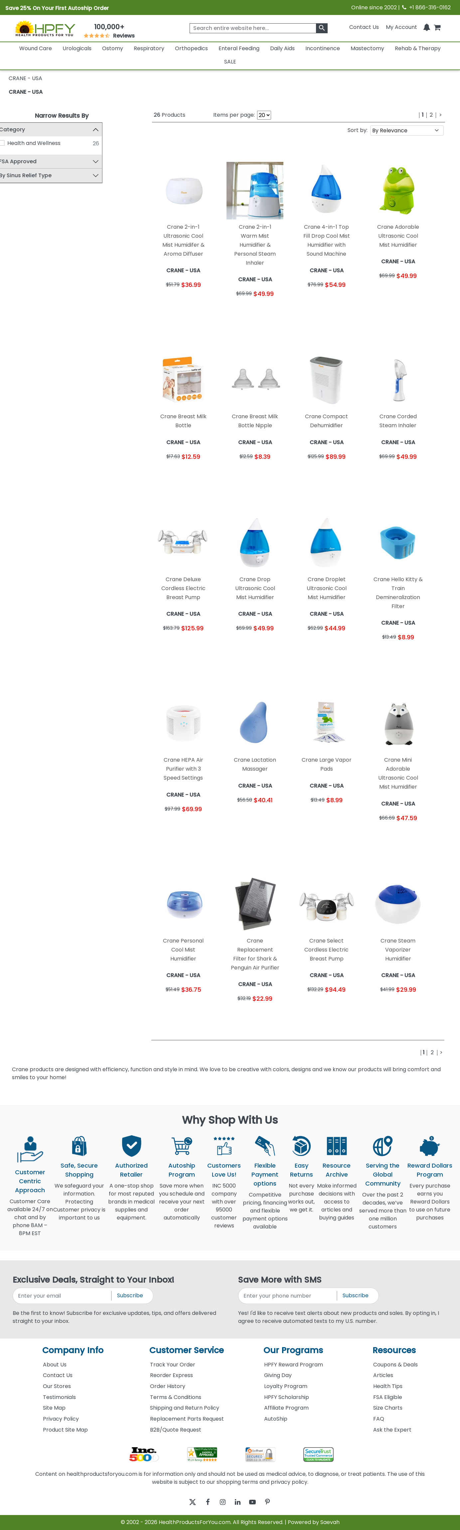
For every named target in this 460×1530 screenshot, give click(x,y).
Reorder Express (171, 1375)
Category (25, 129)
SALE (230, 61)
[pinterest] (275, 1502)
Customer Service (186, 1350)
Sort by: (358, 130)
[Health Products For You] (45, 28)
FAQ (378, 1419)
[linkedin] (239, 1502)
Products (169, 115)
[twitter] (184, 1502)
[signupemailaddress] (62, 1296)
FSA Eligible (387, 1397)
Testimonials (59, 1397)
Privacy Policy (61, 1419)
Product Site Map (65, 1430)
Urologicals (77, 48)
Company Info (72, 1350)
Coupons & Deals (395, 1364)
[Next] (440, 115)
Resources (394, 1350)
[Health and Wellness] (14, 143)
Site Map (54, 1408)
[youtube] (257, 1502)
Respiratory (149, 48)
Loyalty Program (285, 1386)
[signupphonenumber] (288, 1296)
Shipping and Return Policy (184, 1408)
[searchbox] (259, 28)
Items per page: (234, 115)
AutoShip (275, 1419)
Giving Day (278, 1375)
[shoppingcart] (437, 27)
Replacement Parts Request (187, 1419)
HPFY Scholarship (286, 1397)
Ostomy (112, 48)
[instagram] (221, 1502)
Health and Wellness (46, 143)
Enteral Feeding (239, 48)
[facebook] (202, 1502)
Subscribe (130, 1295)
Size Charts (387, 1408)
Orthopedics (191, 48)
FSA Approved (31, 161)
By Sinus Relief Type (38, 176)
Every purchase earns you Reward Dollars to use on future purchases (429, 1205)
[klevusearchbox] (322, 28)
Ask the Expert (392, 1430)
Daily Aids (282, 48)
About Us (55, 1364)
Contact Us (364, 27)
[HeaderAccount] (401, 27)
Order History (167, 1386)
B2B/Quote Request (175, 1430)
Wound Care (35, 48)
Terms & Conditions (175, 1397)
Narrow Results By (61, 115)
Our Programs (293, 1350)
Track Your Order (172, 1364)
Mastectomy (367, 48)
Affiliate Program (286, 1408)
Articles (383, 1375)
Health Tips (387, 1386)
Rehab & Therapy (418, 48)
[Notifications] (426, 27)
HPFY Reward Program (293, 1364)
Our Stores (57, 1386)
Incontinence (322, 48)
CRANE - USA (26, 92)
